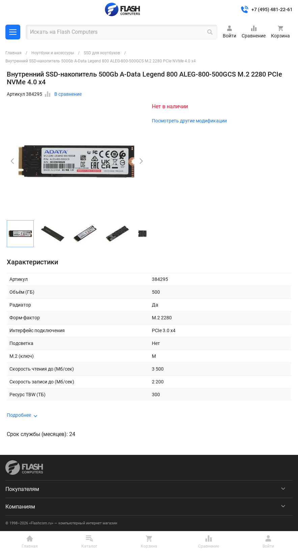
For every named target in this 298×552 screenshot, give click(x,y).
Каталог (13, 32)
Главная (13, 53)
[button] (141, 161)
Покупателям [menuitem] (22, 489)
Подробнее (19, 415)
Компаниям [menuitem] (20, 506)
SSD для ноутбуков (102, 53)
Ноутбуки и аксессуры (52, 53)
